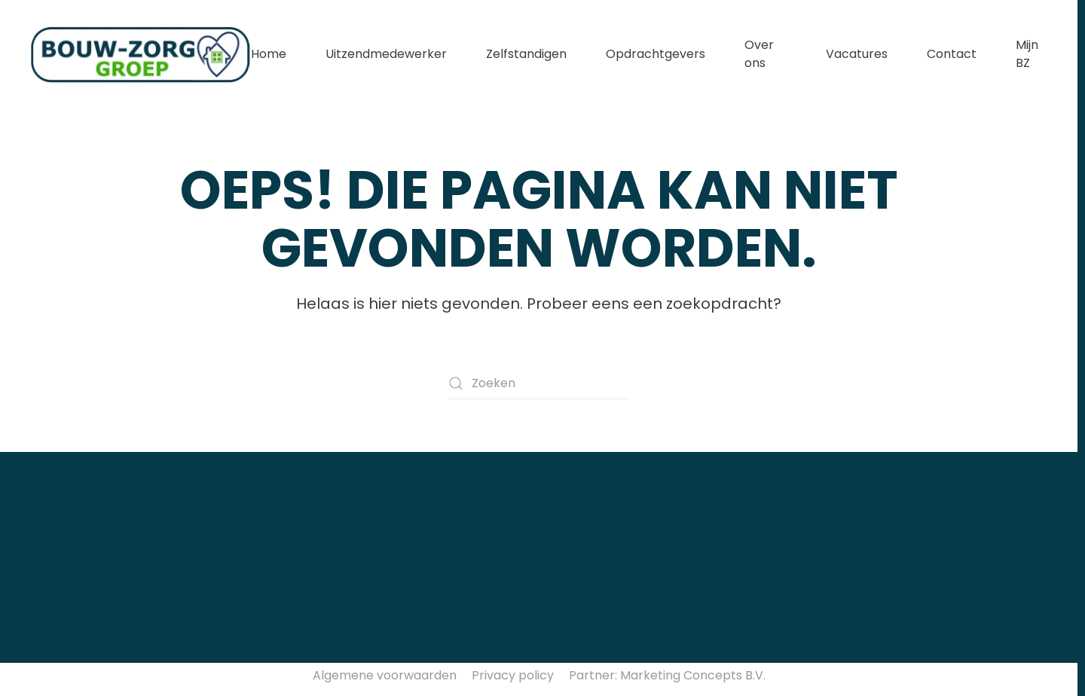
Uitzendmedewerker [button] (386, 54)
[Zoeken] (538, 383)
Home (268, 54)
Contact (951, 54)
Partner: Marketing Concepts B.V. (667, 675)
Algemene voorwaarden (385, 675)
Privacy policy (513, 675)
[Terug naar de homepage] (140, 54)
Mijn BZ (1027, 54)
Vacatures (857, 54)
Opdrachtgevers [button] (655, 54)
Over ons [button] (759, 54)
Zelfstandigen (526, 54)
